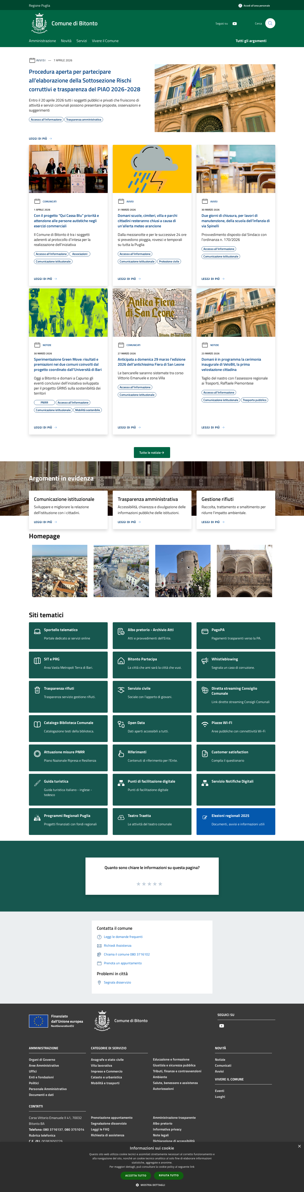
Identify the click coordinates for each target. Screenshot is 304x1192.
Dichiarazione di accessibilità (174, 1140)
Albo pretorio (162, 1123)
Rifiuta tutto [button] (169, 1175)
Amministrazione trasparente (174, 1117)
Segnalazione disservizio (109, 1123)
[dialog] (152, 1167)
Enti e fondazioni (41, 1077)
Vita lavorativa (101, 1065)
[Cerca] (270, 23)
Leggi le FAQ (100, 1129)
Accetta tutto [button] (135, 1175)
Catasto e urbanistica (106, 1077)
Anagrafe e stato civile (107, 1059)
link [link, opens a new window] (192, 1167)
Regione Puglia (39, 5)
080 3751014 (74, 1129)
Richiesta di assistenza (107, 1135)
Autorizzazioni (163, 1088)
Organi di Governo (42, 1059)
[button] (152, 1185)
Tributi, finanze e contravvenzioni (177, 1071)
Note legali (161, 1135)
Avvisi (41, 60)
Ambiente (160, 1076)
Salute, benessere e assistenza (175, 1082)
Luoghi (220, 1096)
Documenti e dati (41, 1094)
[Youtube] (233, 23)
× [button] (299, 1146)
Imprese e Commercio (107, 1071)
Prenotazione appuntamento (112, 1117)
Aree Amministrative (44, 1065)
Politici (34, 1082)
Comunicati (45, 201)
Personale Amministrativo (48, 1088)
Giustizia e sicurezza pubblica (174, 1065)
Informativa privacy (167, 1129)
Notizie (42, 345)
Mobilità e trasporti (105, 1082)
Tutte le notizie (152, 452)
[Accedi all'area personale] (254, 5)
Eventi (219, 1090)
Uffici (33, 1071)
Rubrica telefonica (42, 1135)
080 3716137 (53, 1129)
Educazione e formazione (171, 1059)
